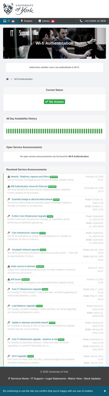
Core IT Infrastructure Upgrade (42, 292)
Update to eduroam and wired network (41, 325)
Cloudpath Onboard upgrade (43, 252)
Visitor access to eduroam (41, 269)
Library (47, 21)
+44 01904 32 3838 (93, 21)
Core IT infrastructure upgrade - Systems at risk (38, 342)
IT (9, 21)
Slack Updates (92, 378)
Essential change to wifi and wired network (40, 202)
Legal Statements (55, 378)
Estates (26, 21)
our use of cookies (83, 391)
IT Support (37, 378)
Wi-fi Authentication (23, 79)
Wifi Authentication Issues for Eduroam (39, 189)
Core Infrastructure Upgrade (39, 236)
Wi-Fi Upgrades (41, 359)
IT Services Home (18, 378)
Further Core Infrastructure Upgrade (39, 219)
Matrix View (75, 378)
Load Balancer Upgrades (42, 309)
